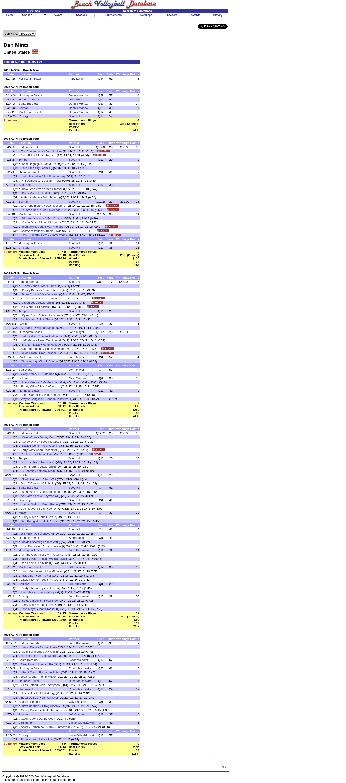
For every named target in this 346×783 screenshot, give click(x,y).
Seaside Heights (29, 701)
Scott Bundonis (32, 600)
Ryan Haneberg (53, 344)
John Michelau (31, 176)
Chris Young (29, 361)
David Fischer (31, 445)
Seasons (81, 15)
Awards (195, 15)
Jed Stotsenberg (54, 176)
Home (9, 15)
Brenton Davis (31, 344)
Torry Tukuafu (30, 235)
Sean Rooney (48, 508)
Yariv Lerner (77, 78)
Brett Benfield (30, 706)
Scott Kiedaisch (51, 222)
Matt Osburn (54, 218)
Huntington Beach (30, 95)
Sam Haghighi (31, 164)
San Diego (25, 184)
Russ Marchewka (80, 668)
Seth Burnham (31, 651)
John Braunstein (31, 546)
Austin (23, 323)
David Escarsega (52, 315)
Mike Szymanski (47, 496)
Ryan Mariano (54, 226)
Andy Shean (30, 588)
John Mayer (76, 332)
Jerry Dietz (29, 517)
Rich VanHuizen (32, 226)
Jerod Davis (29, 647)
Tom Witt (50, 479)
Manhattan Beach (30, 78)
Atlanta (23, 714)
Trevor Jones (30, 286)
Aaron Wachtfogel (49, 340)
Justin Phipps (52, 180)
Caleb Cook (29, 437)
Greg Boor (76, 99)
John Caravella (31, 394)
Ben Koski (47, 462)
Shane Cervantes (33, 554)
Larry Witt (27, 450)
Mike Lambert (48, 298)
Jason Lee (29, 302)
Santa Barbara (28, 103)
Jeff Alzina (28, 340)
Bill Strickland (77, 567)
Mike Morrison (49, 294)
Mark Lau (47, 739)
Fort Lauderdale (29, 147)
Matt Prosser (54, 189)
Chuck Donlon (48, 361)
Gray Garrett (29, 664)
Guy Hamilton (78, 701)
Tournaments (113, 15)
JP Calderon (46, 374)
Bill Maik (45, 193)
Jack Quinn (49, 445)
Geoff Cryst (29, 672)
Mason (23, 512)
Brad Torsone (48, 353)
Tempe (23, 159)
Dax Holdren (54, 151)
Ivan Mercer (28, 592)
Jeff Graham (30, 336)
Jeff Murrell (50, 164)
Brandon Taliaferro (57, 399)
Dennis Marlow (78, 95)
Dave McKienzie (32, 189)
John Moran (50, 197)
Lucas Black (30, 693)
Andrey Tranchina (32, 727)
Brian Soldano (47, 155)
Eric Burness (53, 546)
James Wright (31, 504)
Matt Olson (45, 319)
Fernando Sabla (49, 672)
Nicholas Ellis (30, 491)
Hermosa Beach (29, 99)
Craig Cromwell (52, 706)
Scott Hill (75, 116)
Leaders (172, 15)
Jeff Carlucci (50, 697)
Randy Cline (29, 386)
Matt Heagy (47, 693)
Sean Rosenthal (46, 450)
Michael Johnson (33, 218)
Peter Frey (51, 600)
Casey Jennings (55, 348)
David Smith (46, 302)
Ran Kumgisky (30, 521)
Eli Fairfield (42, 307)
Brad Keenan (29, 676)
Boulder (24, 584)
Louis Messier (31, 382)
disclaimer (25, 779)
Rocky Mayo (30, 558)
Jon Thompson (50, 685)
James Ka (46, 664)
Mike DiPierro (30, 483)
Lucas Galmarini (51, 336)
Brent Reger (50, 504)
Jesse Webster (78, 660)
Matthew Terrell (52, 382)
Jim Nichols (28, 319)
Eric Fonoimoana (32, 151)
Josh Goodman (32, 571)
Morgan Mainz (46, 327)
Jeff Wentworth (44, 533)
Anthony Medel (30, 197)
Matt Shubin (52, 394)
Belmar (23, 108)
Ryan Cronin (30, 315)
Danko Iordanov (52, 710)
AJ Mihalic (47, 483)
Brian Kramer (29, 739)
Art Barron (27, 327)
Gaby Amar (28, 374)
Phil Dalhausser (31, 180)
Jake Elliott (28, 155)
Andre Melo (76, 537)
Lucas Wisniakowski (54, 558)
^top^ (225, 767)
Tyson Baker (48, 588)
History (217, 15)
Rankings (146, 15)
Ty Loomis (43, 168)
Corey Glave (30, 222)
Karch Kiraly (29, 298)
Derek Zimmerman (53, 235)
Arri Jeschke (30, 462)
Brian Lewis (53, 230)
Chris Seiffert (29, 685)
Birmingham (26, 722)
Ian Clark (27, 307)
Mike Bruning (29, 655)
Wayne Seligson (31, 399)
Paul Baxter (28, 454)
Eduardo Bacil (30, 210)
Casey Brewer (31, 290)
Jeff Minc (42, 563)
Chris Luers (45, 517)
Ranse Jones (48, 647)
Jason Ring (46, 454)
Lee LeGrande (51, 210)
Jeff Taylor (44, 575)
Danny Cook (48, 437)
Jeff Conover (77, 714)
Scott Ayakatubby (32, 230)
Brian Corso (29, 294)
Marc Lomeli (49, 286)
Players (57, 15)
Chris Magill (29, 193)
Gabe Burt (28, 575)
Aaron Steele (51, 290)
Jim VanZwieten (49, 386)
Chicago (24, 116)
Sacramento (26, 689)
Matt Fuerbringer (32, 348)
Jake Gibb (27, 168)
